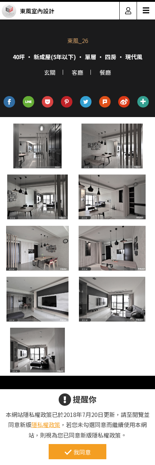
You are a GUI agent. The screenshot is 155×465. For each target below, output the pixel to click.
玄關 (50, 72)
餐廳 (105, 72)
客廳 (77, 72)
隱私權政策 (45, 424)
